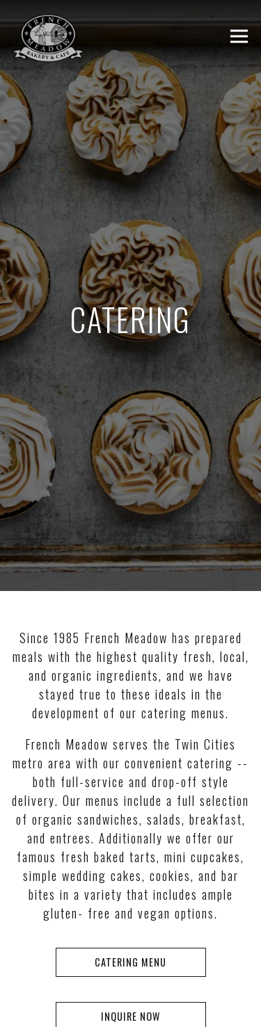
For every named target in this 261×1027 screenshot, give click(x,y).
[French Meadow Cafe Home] (81, 36)
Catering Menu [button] (130, 945)
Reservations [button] (131, 968)
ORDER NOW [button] (130, 1007)
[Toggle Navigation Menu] (239, 36)
